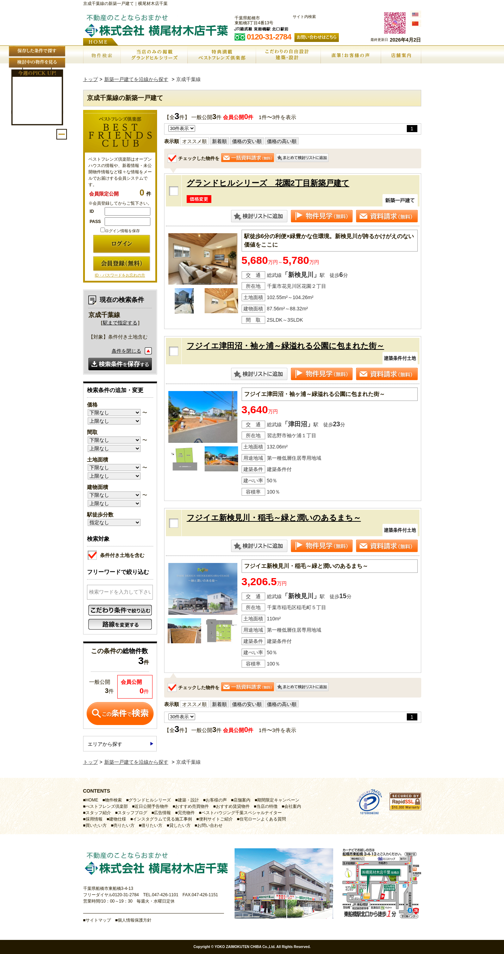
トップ (90, 79)
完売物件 (186, 812)
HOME (92, 800)
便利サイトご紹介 (216, 819)
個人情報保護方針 (134, 920)
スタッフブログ (132, 812)
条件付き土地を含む (116, 554)
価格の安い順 (247, 141)
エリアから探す (105, 744)
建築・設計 (188, 800)
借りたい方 (151, 825)
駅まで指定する (120, 323)
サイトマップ (98, 920)
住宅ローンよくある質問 (262, 819)
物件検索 (113, 800)
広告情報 (162, 812)
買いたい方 (96, 825)
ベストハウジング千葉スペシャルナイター (241, 812)
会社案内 (292, 806)
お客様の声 (216, 800)
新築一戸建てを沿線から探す (136, 79)
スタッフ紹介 (98, 812)
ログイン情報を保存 (120, 231)
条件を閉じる (126, 351)
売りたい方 (124, 825)
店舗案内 (242, 800)
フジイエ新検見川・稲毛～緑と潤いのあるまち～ (274, 517)
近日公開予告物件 (151, 806)
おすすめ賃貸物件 (233, 806)
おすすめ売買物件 (192, 806)
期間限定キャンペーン (278, 800)
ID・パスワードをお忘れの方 (120, 275)
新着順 (219, 141)
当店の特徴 (267, 806)
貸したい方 (180, 825)
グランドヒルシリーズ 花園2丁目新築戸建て (268, 183)
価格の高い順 (282, 141)
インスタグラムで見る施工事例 (162, 819)
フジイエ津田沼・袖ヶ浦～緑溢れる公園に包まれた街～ (285, 345)
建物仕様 (117, 819)
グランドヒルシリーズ (150, 800)
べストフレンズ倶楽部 (107, 806)
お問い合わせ (210, 825)
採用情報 (94, 819)
